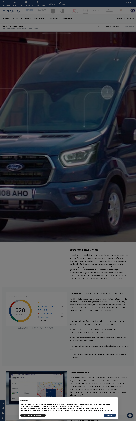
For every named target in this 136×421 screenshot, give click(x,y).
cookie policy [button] (78, 406)
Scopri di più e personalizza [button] (33, 415)
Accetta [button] (110, 415)
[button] (115, 400)
